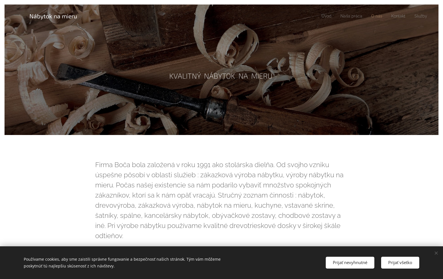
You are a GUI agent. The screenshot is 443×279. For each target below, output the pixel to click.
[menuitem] (321, 16)
